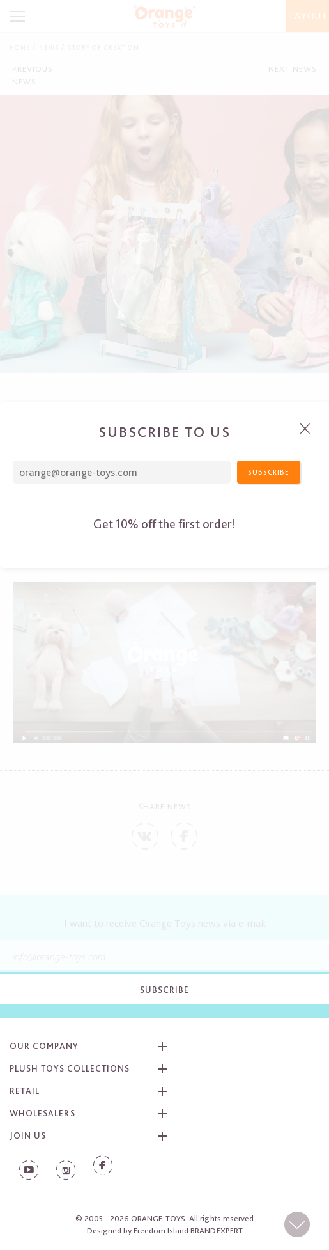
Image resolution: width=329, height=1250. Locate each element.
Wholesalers (42, 1113)
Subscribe (164, 990)
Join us (28, 1135)
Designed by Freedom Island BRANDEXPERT (165, 1230)
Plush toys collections (70, 1068)
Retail (25, 1091)
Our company (44, 1046)
